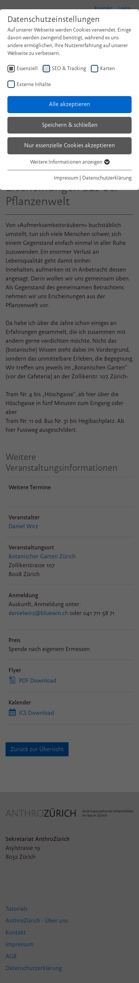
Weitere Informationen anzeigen (69, 162)
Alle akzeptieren (69, 104)
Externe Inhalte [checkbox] (34, 84)
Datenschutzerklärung (107, 178)
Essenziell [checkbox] (27, 68)
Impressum (66, 178)
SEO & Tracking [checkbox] (69, 68)
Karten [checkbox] (107, 68)
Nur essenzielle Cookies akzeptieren (69, 145)
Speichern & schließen (69, 125)
